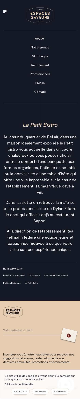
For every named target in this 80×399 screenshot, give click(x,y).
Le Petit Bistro (31, 283)
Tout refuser (40, 391)
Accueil (40, 38)
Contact (40, 91)
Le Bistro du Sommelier (14, 275)
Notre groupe (40, 47)
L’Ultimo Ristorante (12, 283)
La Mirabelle (34, 275)
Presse (40, 83)
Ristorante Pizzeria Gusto (56, 275)
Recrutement (40, 65)
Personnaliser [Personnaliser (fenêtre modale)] (60, 391)
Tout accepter (20, 391)
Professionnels (40, 74)
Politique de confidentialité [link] (18, 384)
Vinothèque (40, 56)
